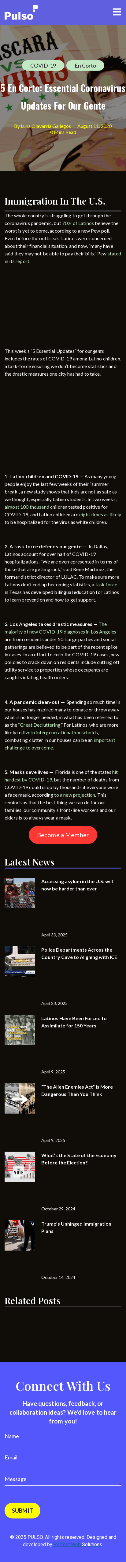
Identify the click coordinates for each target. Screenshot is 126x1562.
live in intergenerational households (60, 732)
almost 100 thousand (27, 507)
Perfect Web (78, 1544)
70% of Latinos (78, 223)
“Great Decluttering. (39, 725)
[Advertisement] (50, 307)
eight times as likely (100, 514)
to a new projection (74, 795)
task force (106, 584)
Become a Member (63, 834)
